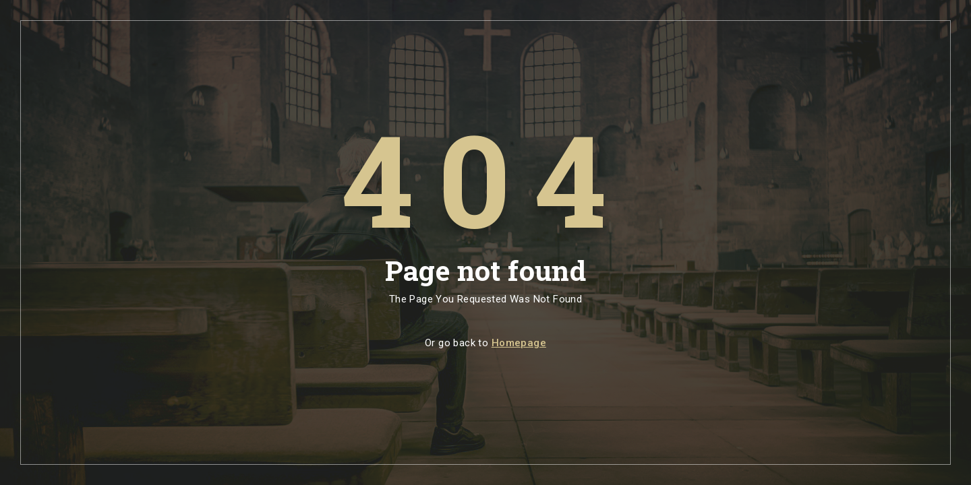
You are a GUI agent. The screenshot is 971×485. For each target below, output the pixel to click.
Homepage (519, 343)
